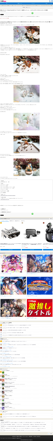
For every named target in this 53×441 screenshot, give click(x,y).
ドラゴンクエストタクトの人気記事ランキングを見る (7, 363)
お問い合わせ (14, 436)
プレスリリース (19, 5)
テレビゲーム (23, 220)
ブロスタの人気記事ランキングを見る (5, 353)
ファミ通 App (3, 1)
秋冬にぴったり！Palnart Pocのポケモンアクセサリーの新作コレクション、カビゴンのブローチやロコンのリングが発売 (37, 5)
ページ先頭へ (50, 433)
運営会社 (20, 436)
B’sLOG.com (38, 436)
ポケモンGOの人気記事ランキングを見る (5, 366)
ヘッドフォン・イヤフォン (4, 220)
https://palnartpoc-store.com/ (5, 199)
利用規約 (17, 436)
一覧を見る (50, 218)
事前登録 (24, 7)
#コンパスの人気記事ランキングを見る (5, 343)
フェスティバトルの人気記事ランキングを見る (6, 356)
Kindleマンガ (11, 220)
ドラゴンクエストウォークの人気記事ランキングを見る (7, 346)
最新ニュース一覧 (14, 5)
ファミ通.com (34, 436)
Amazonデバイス (17, 220)
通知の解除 (30, 436)
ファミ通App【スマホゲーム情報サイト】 (5, 5)
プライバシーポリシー (25, 436)
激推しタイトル (28, 7)
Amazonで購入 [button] (11, 249)
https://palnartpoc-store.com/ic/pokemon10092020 (8, 195)
